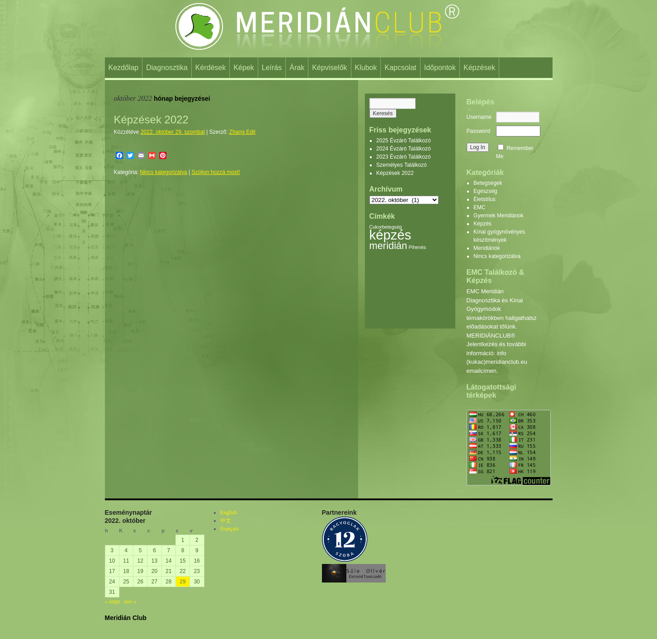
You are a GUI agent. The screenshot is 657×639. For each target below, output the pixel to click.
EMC (479, 207)
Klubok (366, 67)
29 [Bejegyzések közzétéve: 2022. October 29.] (182, 581)
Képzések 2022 (151, 119)
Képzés (482, 224)
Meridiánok (486, 248)
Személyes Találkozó (401, 165)
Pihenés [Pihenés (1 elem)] (417, 247)
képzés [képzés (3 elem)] (390, 234)
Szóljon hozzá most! (215, 172)
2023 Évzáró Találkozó (403, 157)
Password (479, 131)
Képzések (479, 67)
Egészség (485, 191)
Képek (243, 67)
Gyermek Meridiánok (498, 215)
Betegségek (487, 183)
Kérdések (210, 67)
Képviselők (329, 67)
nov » (130, 601)
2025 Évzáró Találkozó (403, 140)
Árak (296, 67)
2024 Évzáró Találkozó (403, 149)
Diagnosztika (167, 67)
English (228, 512)
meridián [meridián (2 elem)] (388, 245)
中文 (225, 520)
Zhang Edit (242, 132)
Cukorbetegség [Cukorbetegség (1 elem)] (385, 227)
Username (479, 117)
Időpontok (440, 67)
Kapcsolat (400, 67)
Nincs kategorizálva (163, 172)
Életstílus (484, 199)
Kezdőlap (124, 67)
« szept (112, 601)
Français (229, 529)
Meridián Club (126, 617)
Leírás (272, 67)
